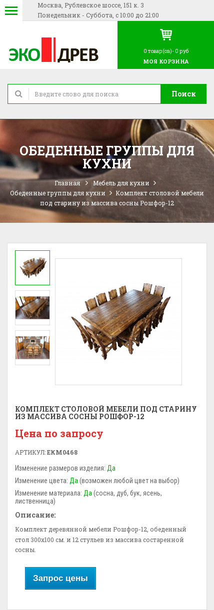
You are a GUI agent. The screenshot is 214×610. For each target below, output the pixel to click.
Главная (67, 183)
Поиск (184, 93)
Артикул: (30, 452)
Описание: (35, 515)
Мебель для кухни (121, 183)
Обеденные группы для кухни (58, 193)
